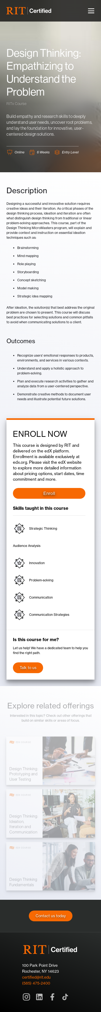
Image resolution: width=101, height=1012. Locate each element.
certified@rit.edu (36, 977)
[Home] (50, 949)
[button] (91, 10)
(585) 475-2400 (36, 983)
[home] (29, 10)
